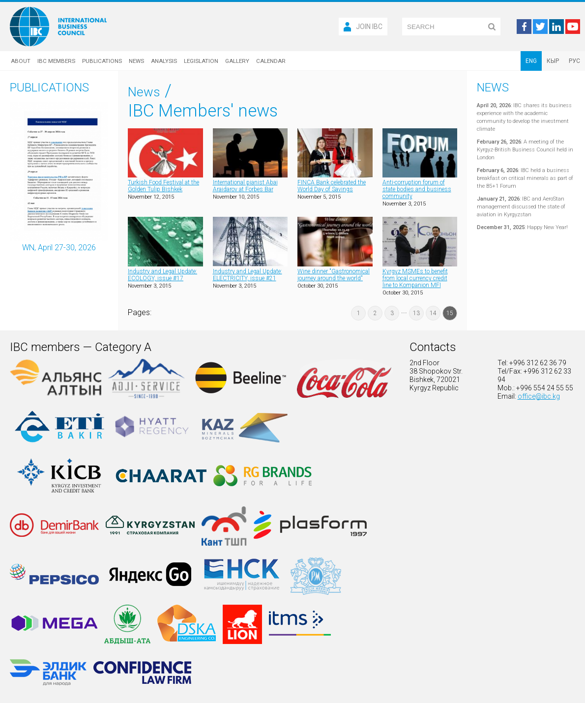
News (136, 61)
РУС (574, 61)
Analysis (164, 61)
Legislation (201, 61)
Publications (102, 61)
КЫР (553, 61)
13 (416, 313)
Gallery (237, 61)
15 (449, 313)
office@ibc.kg (539, 396)
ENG (531, 61)
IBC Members (56, 61)
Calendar (271, 61)
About (20, 61)
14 (433, 313)
